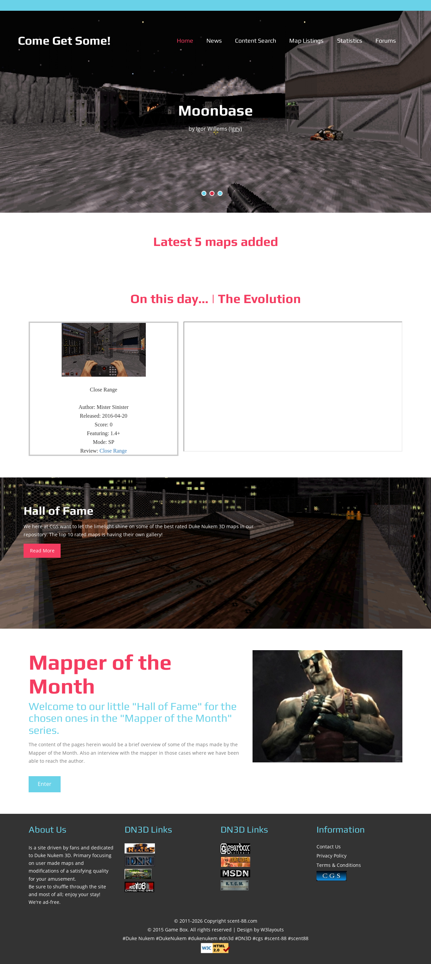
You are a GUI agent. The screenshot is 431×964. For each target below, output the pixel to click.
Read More (42, 550)
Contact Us (329, 846)
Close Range (113, 451)
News (214, 40)
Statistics (349, 40)
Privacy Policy (331, 855)
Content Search (255, 40)
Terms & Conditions (339, 865)
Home (185, 40)
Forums (385, 40)
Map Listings (306, 40)
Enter (45, 784)
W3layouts (272, 929)
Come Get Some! (64, 40)
